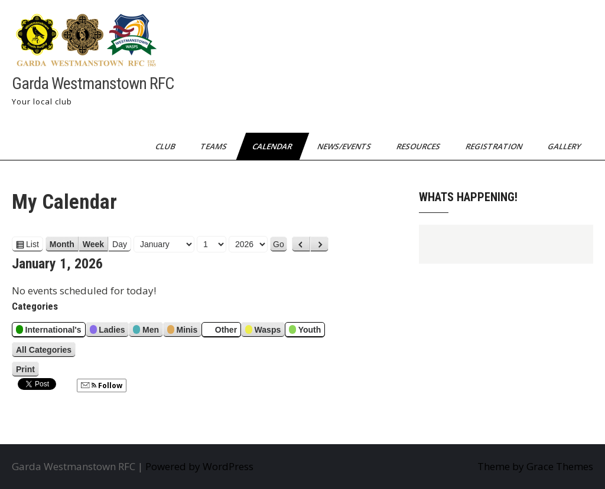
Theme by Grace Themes (535, 466)
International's (49, 331)
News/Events (345, 146)
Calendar (273, 146)
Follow (101, 385)
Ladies (107, 331)
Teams (214, 146)
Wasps (263, 331)
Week (93, 244)
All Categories (43, 350)
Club (166, 146)
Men (146, 331)
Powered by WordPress (199, 466)
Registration (494, 146)
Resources (419, 146)
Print (27, 369)
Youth (305, 331)
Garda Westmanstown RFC (93, 83)
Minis (182, 331)
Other (221, 331)
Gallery (565, 146)
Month (62, 244)
